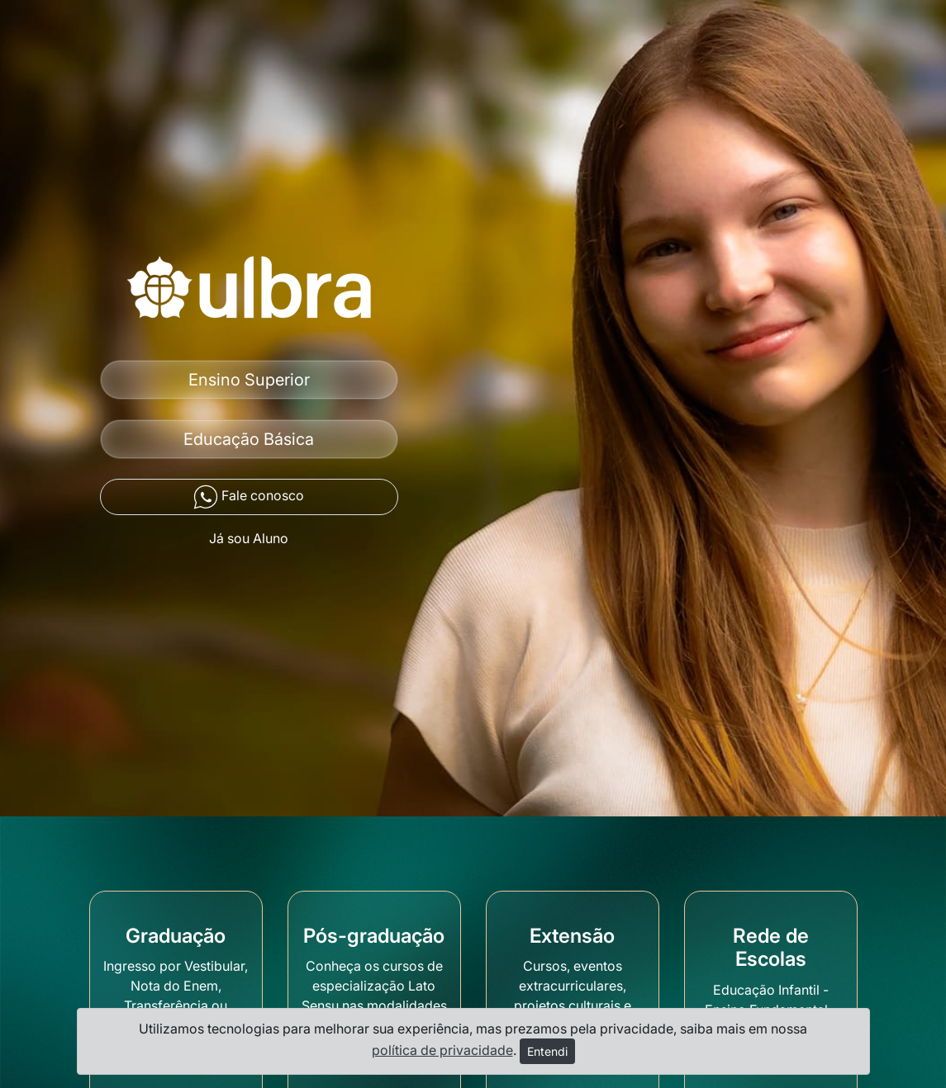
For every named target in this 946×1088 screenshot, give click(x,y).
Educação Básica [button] (248, 439)
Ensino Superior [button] (249, 380)
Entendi (547, 1051)
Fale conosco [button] (248, 497)
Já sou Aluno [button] (248, 538)
